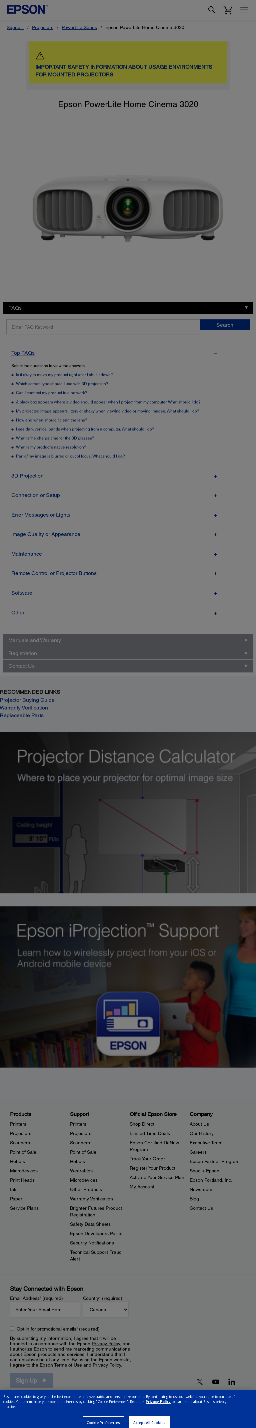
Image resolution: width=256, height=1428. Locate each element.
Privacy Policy (158, 1411)
